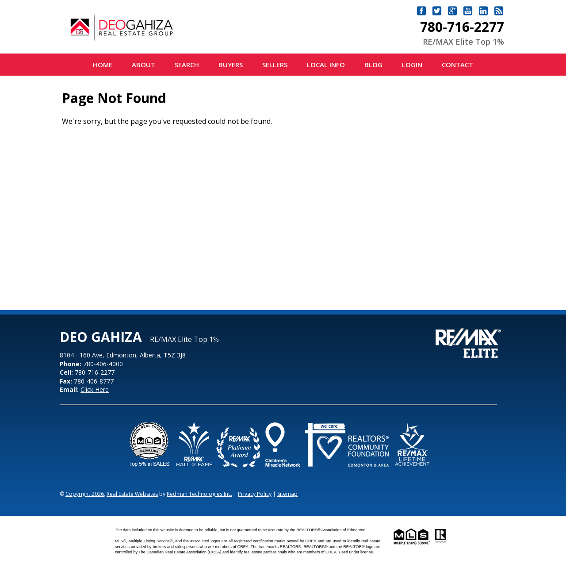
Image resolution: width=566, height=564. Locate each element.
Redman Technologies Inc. (199, 494)
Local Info (326, 64)
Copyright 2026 (84, 494)
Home (102, 64)
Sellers (274, 64)
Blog (373, 64)
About (143, 64)
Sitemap (287, 494)
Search (187, 64)
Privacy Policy (255, 494)
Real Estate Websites (132, 494)
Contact (457, 64)
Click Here (94, 389)
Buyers (230, 64)
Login (412, 64)
